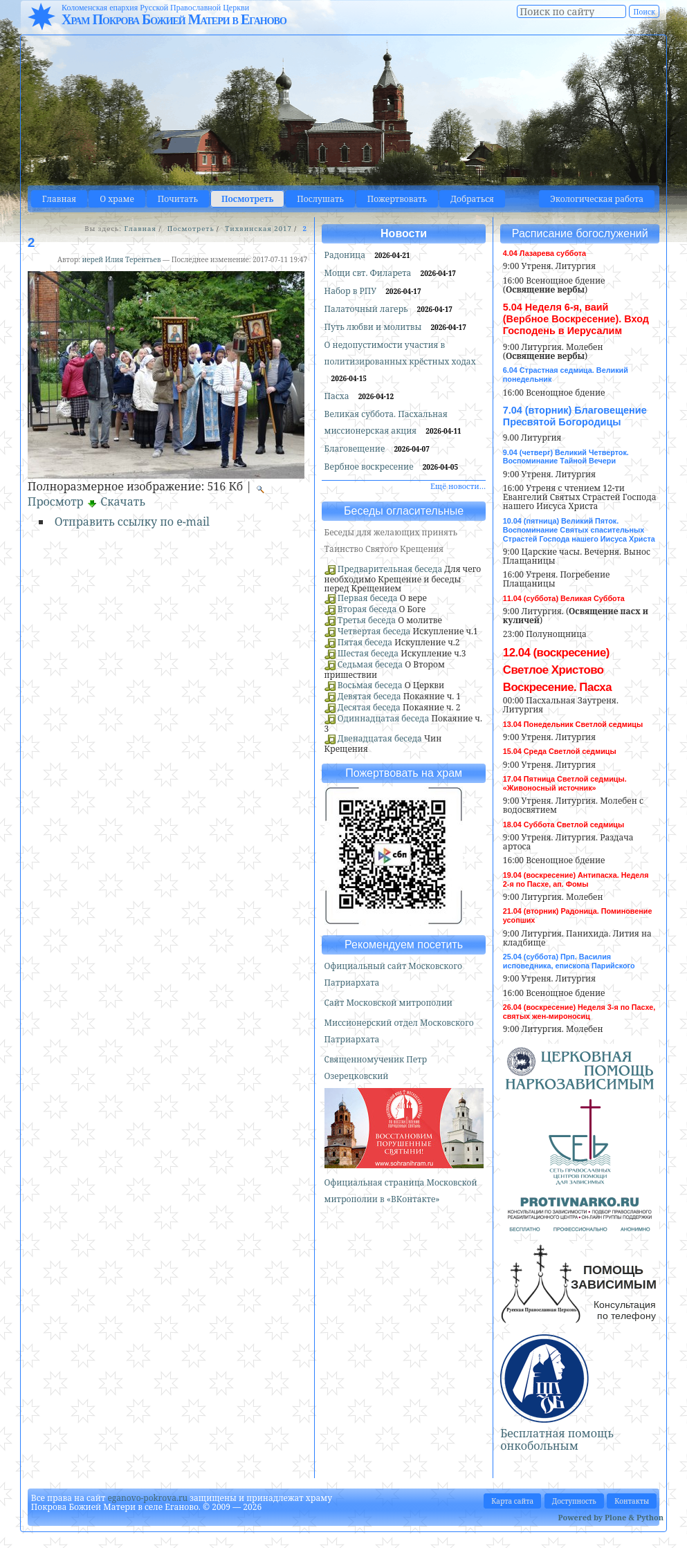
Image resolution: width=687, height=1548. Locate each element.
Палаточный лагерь (367, 309)
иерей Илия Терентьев (121, 259)
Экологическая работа (596, 199)
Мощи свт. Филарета (369, 273)
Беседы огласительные (404, 511)
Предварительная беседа (390, 569)
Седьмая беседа (370, 664)
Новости (404, 233)
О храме (117, 199)
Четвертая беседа (374, 631)
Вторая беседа (367, 609)
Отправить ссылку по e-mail (132, 521)
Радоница (346, 255)
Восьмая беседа (370, 685)
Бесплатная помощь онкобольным (557, 1439)
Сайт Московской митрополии (388, 1002)
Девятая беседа (369, 696)
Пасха (337, 396)
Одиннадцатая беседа (384, 718)
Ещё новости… (458, 486)
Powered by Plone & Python (610, 1517)
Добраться (472, 199)
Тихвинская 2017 (258, 228)
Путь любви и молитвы (374, 327)
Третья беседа (367, 620)
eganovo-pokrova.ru (147, 1498)
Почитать (178, 199)
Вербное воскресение (370, 466)
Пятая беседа (365, 642)
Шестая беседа (368, 653)
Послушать (320, 199)
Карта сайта (512, 1501)
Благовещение (355, 448)
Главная (59, 199)
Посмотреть (247, 199)
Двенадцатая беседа (380, 738)
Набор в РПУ (351, 291)
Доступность (574, 1501)
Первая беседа (368, 598)
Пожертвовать (397, 199)
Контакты (631, 1501)
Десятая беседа (369, 707)
